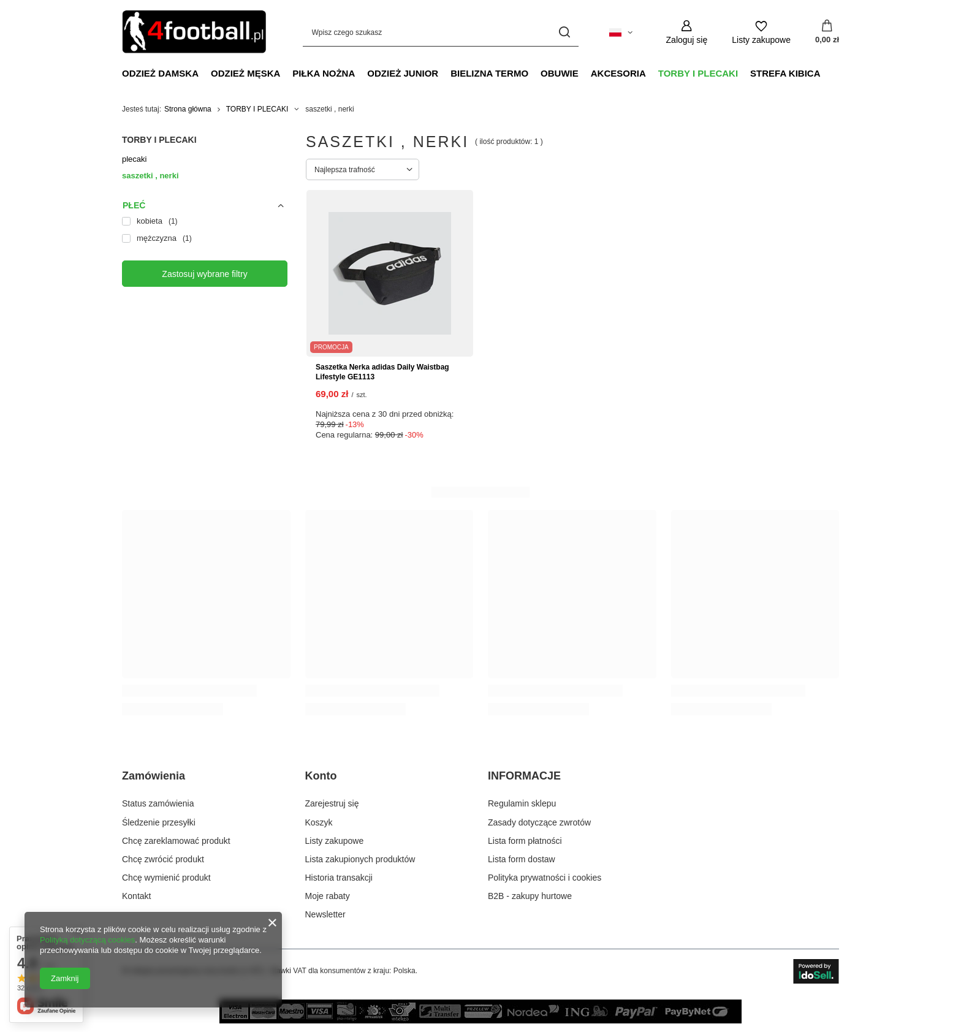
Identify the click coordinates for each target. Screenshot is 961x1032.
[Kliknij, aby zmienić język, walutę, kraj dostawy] (620, 32)
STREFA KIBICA (785, 73)
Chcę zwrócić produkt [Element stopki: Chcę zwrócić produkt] (163, 859)
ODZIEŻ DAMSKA (160, 73)
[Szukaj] (565, 32)
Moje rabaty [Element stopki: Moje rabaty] (327, 896)
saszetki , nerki (150, 175)
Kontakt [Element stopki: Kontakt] (136, 896)
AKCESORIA (618, 73)
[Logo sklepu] (194, 32)
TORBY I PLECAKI (698, 73)
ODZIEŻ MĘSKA (245, 73)
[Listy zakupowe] (761, 32)
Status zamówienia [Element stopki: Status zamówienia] (158, 803)
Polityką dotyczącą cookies (87, 939)
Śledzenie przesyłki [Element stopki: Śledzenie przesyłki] (159, 822)
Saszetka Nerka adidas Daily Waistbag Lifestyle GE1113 (382, 372)
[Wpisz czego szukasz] (441, 32)
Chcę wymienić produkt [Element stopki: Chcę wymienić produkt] (166, 877)
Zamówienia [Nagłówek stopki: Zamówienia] (153, 776)
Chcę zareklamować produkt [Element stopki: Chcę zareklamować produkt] (176, 841)
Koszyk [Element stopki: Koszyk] (319, 822)
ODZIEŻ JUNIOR (402, 73)
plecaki (134, 159)
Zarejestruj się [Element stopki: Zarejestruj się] (332, 803)
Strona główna (187, 109)
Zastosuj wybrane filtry (204, 274)
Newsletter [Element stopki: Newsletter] (325, 914)
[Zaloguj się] (687, 32)
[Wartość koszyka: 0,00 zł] (827, 32)
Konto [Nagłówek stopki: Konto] (321, 776)
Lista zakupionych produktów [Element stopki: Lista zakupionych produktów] (360, 859)
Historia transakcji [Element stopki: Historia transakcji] (339, 877)
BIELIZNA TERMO (489, 73)
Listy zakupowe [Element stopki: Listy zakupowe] (334, 841)
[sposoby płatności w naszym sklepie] (480, 1020)
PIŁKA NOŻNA (323, 73)
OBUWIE (560, 73)
